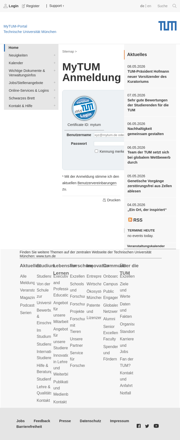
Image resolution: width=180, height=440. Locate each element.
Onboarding (113, 276)
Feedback (42, 421)
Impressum (119, 421)
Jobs (20, 421)
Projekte (77, 311)
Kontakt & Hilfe (53, 105)
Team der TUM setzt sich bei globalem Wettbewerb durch (149, 157)
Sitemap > (69, 51)
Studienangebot (50, 276)
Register (31, 6)
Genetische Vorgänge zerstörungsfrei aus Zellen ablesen (150, 186)
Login (11, 6)
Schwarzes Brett (53, 97)
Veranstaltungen (34, 290)
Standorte (128, 331)
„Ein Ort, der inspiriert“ (147, 210)
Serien (25, 313)
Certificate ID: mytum (84, 111)
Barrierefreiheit (29, 427)
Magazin (27, 297)
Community (114, 265)
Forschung (81, 265)
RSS (135, 220)
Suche (167, 6)
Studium (45, 265)
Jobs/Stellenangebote (53, 82)
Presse (65, 421)
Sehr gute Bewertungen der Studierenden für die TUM (148, 105)
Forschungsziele (84, 304)
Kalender (53, 62)
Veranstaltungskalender (146, 246)
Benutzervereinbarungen (97, 183)
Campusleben (115, 284)
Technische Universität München (167, 24)
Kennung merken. (114, 151)
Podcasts (28, 305)
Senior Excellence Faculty (112, 332)
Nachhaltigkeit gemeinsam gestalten (146, 131)
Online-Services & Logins (53, 90)
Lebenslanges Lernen (64, 269)
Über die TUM (129, 269)
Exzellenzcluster (84, 276)
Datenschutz (90, 421)
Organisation (131, 324)
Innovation (97, 265)
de (142, 6)
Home (14, 48)
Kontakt (43, 400)
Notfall (125, 393)
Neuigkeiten (53, 55)
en (149, 6)
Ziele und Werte (125, 290)
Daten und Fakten (126, 310)
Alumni (109, 319)
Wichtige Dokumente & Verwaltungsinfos (53, 70)
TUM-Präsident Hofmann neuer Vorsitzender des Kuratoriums (148, 76)
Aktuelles (30, 265)
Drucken (111, 200)
